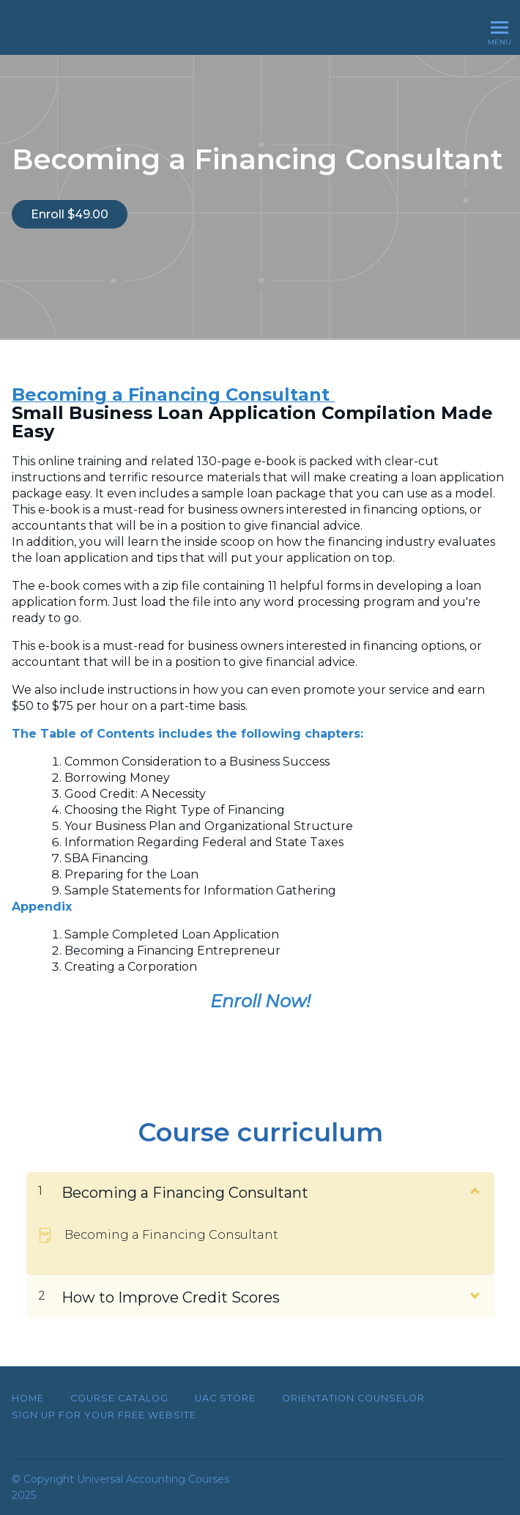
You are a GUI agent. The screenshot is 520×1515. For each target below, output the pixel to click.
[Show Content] (473, 1190)
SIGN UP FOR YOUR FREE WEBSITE (104, 1415)
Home (28, 1398)
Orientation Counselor (353, 1398)
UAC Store (225, 1398)
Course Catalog (119, 1398)
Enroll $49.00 (69, 214)
